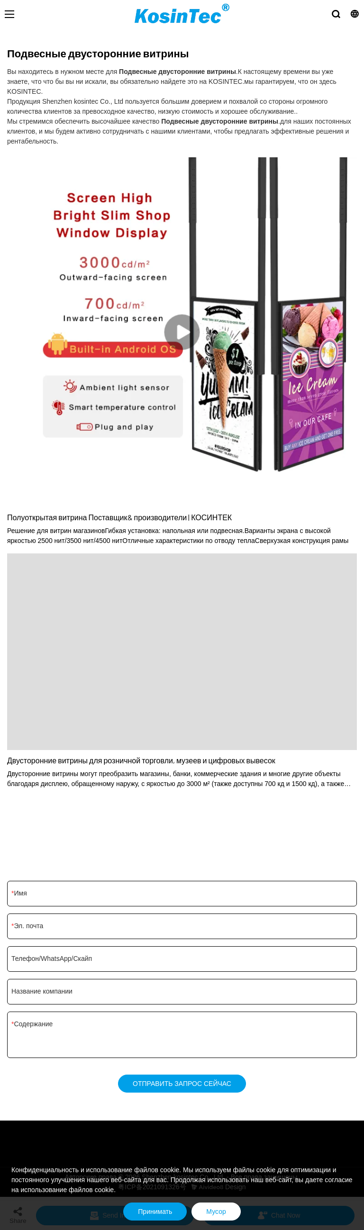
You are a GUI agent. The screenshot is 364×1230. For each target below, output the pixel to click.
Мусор (216, 1211)
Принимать (155, 1211)
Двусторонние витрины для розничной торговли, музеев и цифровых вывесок (141, 760)
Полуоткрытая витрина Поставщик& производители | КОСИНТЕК (119, 517)
